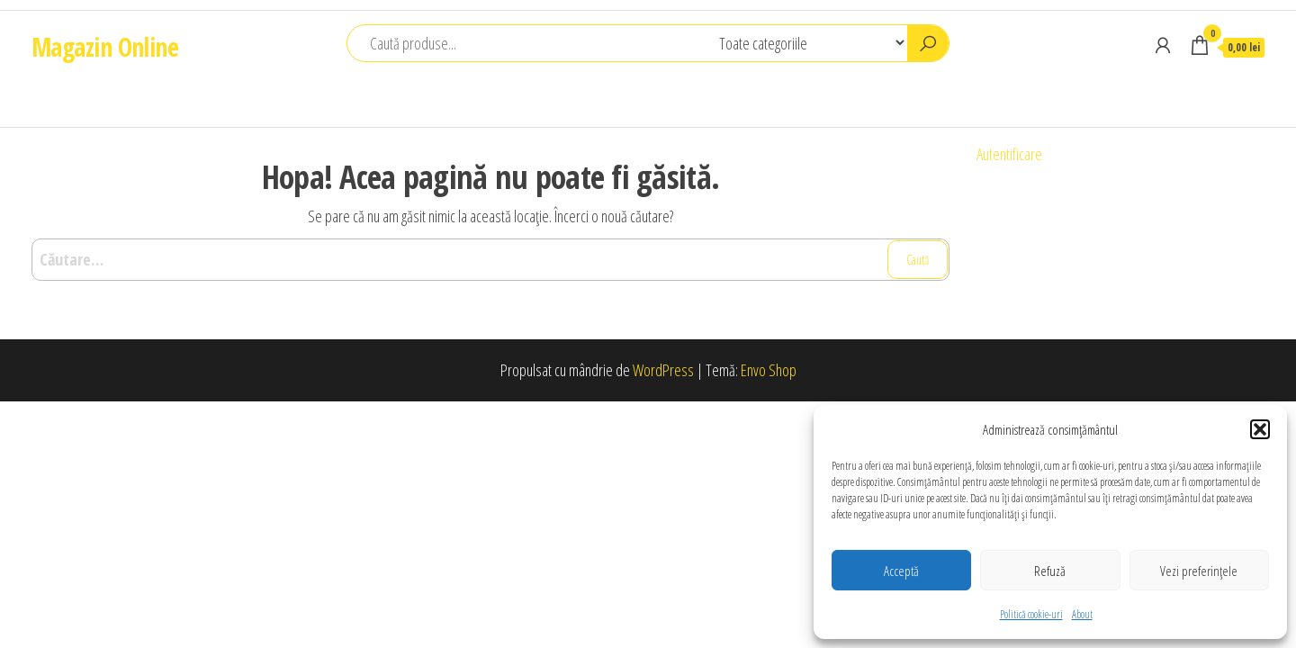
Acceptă (901, 571)
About (1082, 614)
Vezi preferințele (1199, 571)
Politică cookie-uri (1031, 614)
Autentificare (1009, 154)
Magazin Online (105, 47)
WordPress (663, 370)
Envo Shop (768, 370)
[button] (1260, 429)
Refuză (1050, 571)
